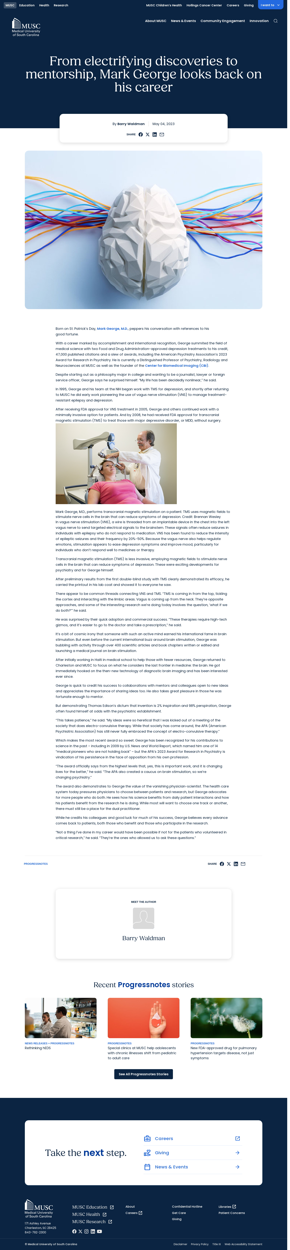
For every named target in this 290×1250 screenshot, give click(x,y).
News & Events (183, 20)
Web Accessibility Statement (243, 1244)
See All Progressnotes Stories (143, 1074)
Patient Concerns (232, 1213)
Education (27, 5)
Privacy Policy (200, 1244)
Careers (233, 5)
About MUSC (155, 20)
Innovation (259, 20)
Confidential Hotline (187, 1206)
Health (44, 5)
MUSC (10, 5)
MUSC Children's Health (164, 5)
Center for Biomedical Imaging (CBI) (176, 365)
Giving (249, 5)
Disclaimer (180, 1244)
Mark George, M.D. (112, 328)
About (130, 1206)
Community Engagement (223, 20)
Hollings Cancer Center (204, 5)
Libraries (227, 1206)
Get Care (179, 1213)
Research (61, 5)
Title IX (216, 1244)
